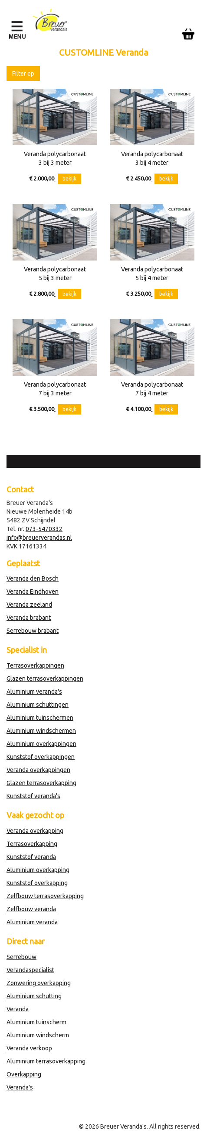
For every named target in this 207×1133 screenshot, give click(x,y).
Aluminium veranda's (34, 691)
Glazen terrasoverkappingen (45, 678)
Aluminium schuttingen (38, 704)
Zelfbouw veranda (31, 909)
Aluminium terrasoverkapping (46, 1061)
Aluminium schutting (34, 996)
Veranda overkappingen (38, 769)
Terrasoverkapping (32, 843)
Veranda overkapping (35, 830)
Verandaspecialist (30, 969)
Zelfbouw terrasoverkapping (45, 895)
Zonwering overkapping (39, 982)
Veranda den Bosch (33, 578)
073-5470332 (44, 528)
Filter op (23, 73)
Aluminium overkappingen (41, 743)
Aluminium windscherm (38, 1035)
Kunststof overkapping (37, 882)
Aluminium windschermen (41, 730)
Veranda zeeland (29, 604)
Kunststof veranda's (33, 795)
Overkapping (24, 1074)
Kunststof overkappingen (41, 756)
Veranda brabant (29, 617)
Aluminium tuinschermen (40, 717)
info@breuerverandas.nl (39, 537)
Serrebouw (21, 956)
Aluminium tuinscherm (36, 1022)
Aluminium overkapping (38, 869)
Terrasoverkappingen (35, 665)
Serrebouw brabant (33, 630)
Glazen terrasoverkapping (41, 782)
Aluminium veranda (32, 922)
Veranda (18, 1009)
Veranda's (20, 1087)
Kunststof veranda (31, 856)
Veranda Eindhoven (33, 591)
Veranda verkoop (29, 1048)
